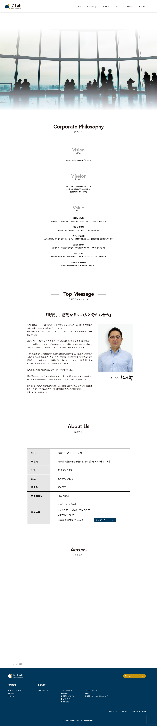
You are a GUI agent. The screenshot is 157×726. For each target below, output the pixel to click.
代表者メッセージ (14, 690)
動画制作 (66, 693)
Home (78, 6)
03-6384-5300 (65, 470)
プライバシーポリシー (138, 711)
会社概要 (18, 664)
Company (91, 6)
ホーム (11, 664)
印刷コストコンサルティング (97, 696)
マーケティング (43, 690)
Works (118, 6)
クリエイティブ (66, 690)
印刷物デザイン (68, 696)
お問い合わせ (113, 711)
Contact (141, 6)
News (129, 6)
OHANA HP (100, 520)
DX (88, 693)
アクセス (11, 696)
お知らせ (124, 711)
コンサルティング (91, 690)
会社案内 (11, 693)
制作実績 (66, 701)
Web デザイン (68, 699)
